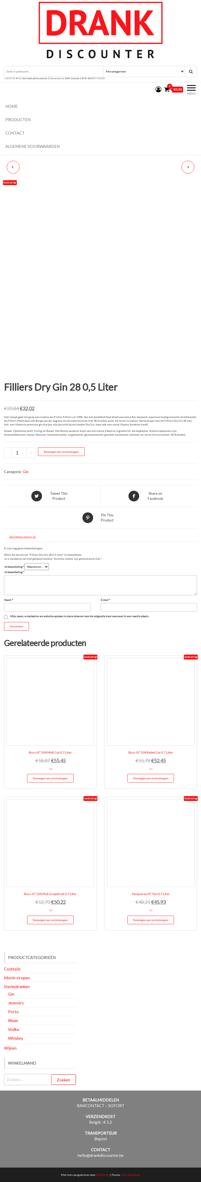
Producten (18, 119)
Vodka (13, 1029)
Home (11, 106)
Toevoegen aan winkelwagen (61, 451)
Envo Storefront (130, 1174)
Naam (8, 599)
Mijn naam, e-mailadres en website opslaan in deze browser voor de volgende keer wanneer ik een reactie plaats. (79, 616)
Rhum (13, 1020)
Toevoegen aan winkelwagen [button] (50, 778)
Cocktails (12, 968)
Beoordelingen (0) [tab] (22, 537)
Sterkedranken (17, 986)
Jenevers (16, 1002)
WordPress (103, 1174)
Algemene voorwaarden (32, 146)
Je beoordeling (14, 566)
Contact (15, 133)
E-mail (105, 599)
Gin (26, 471)
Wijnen (10, 1048)
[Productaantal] (19, 452)
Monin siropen (17, 977)
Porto (13, 1011)
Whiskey (15, 1038)
